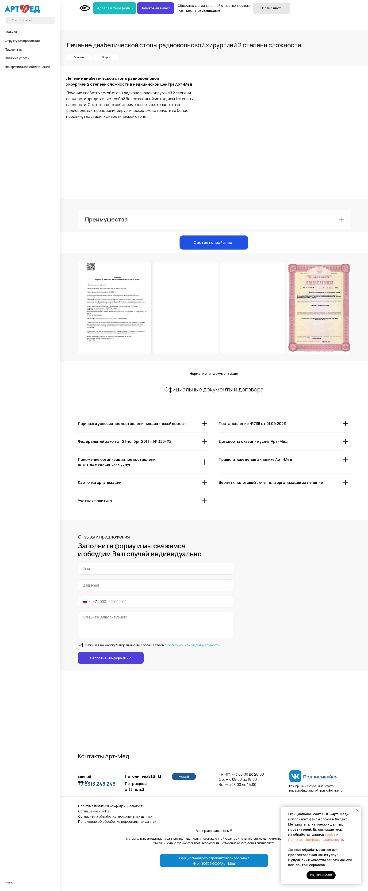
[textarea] (155, 625)
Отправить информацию (110, 658)
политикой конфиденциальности (193, 645)
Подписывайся (320, 776)
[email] (155, 585)
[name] (155, 569)
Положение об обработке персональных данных (117, 821)
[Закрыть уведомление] (357, 810)
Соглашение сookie (94, 811)
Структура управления (22, 40)
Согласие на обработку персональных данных (115, 816)
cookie (330, 834)
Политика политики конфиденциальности (111, 806)
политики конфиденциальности (315, 839)
